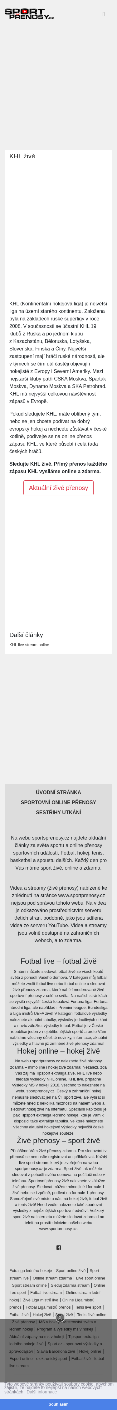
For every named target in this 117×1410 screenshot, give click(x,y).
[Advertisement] (58, 86)
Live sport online (90, 1278)
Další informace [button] (42, 1391)
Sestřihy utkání (58, 812)
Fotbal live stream (46, 1292)
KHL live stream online (29, 644)
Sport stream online (29, 1285)
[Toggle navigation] (103, 14)
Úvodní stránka (58, 792)
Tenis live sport (88, 1307)
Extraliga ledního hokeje (30, 1270)
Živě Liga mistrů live (40, 1300)
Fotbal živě (19, 1314)
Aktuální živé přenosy (58, 487)
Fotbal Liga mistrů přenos (48, 1307)
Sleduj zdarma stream (70, 1285)
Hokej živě (42, 1314)
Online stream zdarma (52, 1278)
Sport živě (64, 1314)
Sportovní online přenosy (58, 802)
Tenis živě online (91, 1314)
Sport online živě (71, 1270)
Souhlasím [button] (59, 1404)
